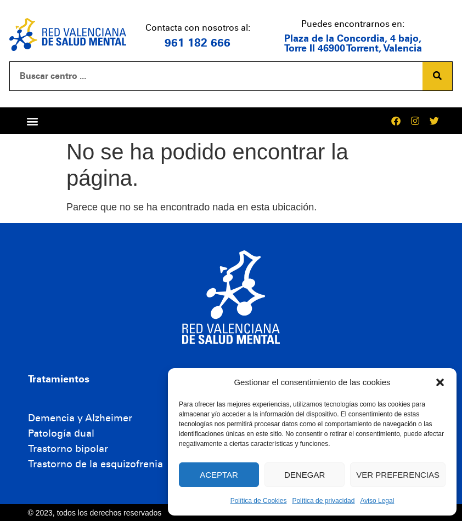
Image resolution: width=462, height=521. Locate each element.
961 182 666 (197, 43)
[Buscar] (437, 76)
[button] (440, 382)
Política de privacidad (323, 501)
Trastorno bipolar (68, 449)
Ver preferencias (398, 474)
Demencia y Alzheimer (80, 418)
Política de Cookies (258, 501)
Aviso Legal (377, 501)
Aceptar (219, 474)
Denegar (304, 474)
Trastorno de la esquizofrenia (95, 464)
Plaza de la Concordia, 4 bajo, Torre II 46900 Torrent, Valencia (353, 43)
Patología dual (61, 433)
